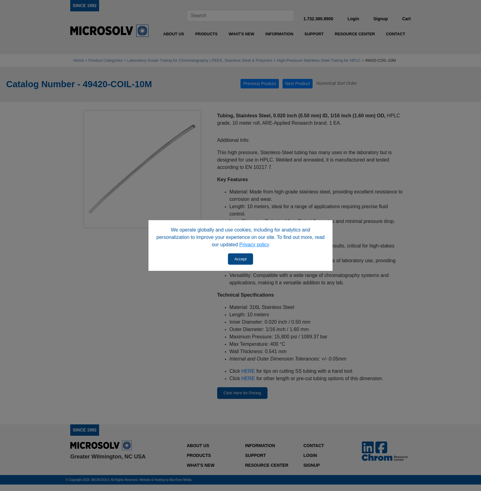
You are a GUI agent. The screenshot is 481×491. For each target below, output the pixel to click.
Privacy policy (254, 244)
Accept (240, 259)
